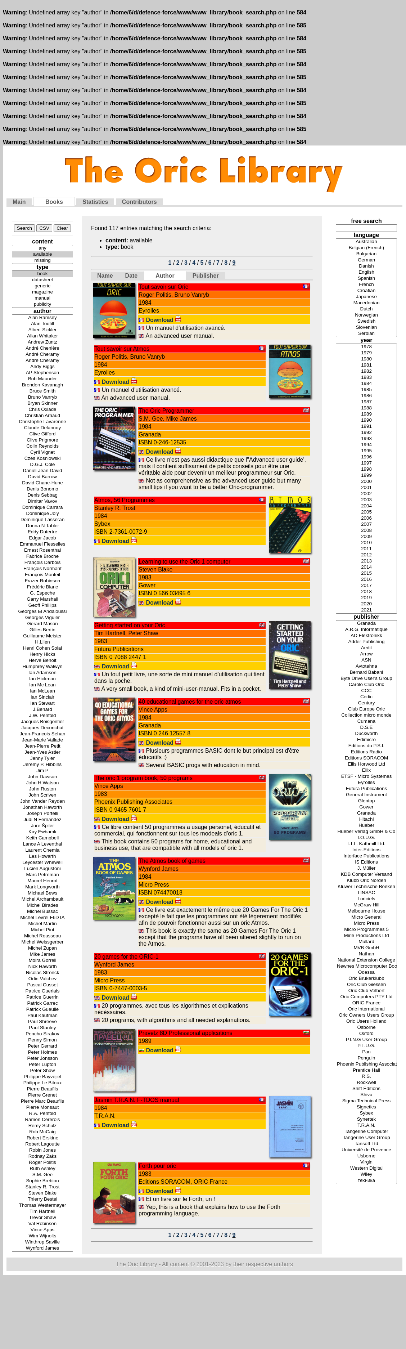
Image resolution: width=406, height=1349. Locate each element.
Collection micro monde (366, 715)
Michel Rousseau (42, 936)
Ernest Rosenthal (42, 550)
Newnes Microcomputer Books (366, 966)
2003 (366, 500)
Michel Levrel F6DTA (42, 918)
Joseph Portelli (42, 814)
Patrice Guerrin (42, 997)
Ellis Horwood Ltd (366, 764)
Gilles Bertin (42, 630)
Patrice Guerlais (42, 991)
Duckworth (366, 734)
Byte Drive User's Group (366, 679)
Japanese (366, 297)
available (42, 254)
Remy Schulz (42, 1126)
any (42, 248)
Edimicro (366, 740)
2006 (366, 518)
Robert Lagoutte (42, 1144)
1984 (366, 384)
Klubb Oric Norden (366, 881)
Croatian (366, 291)
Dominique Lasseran (42, 520)
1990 (366, 420)
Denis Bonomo (42, 489)
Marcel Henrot (42, 881)
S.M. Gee (42, 1175)
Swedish (366, 321)
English (366, 272)
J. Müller (366, 868)
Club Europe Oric (366, 709)
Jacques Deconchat (42, 728)
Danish (366, 266)
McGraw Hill (366, 905)
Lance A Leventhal (42, 844)
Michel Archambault (42, 899)
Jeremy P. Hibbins (42, 765)
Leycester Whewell (42, 863)
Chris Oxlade (42, 410)
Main (19, 202)
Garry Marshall (42, 599)
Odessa (366, 972)
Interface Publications (366, 856)
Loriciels (366, 899)
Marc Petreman (42, 875)
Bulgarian (366, 254)
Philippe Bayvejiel (42, 1077)
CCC (366, 691)
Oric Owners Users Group (366, 1015)
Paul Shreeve (42, 1022)
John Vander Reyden (42, 801)
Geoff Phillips (42, 605)
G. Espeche (42, 593)
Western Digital (366, 1168)
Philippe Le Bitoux (42, 1083)
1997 (366, 463)
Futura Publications (366, 789)
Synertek (366, 1119)
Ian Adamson (42, 673)
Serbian (366, 334)
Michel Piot (42, 930)
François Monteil (42, 575)
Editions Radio (366, 752)
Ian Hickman (42, 679)
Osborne (366, 1028)
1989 (366, 414)
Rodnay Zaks (42, 1156)
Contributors (139, 202)
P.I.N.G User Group (366, 1040)
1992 (366, 433)
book (42, 274)
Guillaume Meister (42, 636)
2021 (366, 610)
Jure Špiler (42, 826)
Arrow (366, 654)
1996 (366, 457)
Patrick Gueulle (42, 1010)
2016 (366, 580)
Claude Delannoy (42, 428)
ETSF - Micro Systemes (366, 777)
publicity (42, 304)
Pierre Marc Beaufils (42, 1101)
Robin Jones (42, 1150)
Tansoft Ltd (366, 1144)
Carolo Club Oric (366, 685)
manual (42, 298)
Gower (366, 807)
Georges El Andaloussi (42, 612)
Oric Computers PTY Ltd (366, 997)
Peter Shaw (42, 1071)
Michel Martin (42, 924)
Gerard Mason (42, 624)
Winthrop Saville (42, 1242)
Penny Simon (42, 1040)
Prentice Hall (366, 1070)
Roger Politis (42, 1163)
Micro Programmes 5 (366, 930)
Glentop (366, 801)
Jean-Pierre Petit (42, 746)
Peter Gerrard (42, 1046)
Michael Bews (42, 893)
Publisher (206, 276)
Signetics (366, 1107)
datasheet (42, 280)
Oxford (366, 1034)
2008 (366, 531)
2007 (366, 524)
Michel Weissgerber (42, 942)
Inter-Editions (366, 850)
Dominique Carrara (42, 508)
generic (42, 286)
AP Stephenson (42, 373)
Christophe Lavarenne (42, 422)
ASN (366, 660)
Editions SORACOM (366, 758)
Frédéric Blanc (42, 587)
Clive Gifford (42, 434)
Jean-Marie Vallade (42, 740)
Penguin (366, 1058)
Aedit (366, 648)
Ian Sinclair (42, 697)
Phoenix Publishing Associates (366, 1064)
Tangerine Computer (366, 1132)
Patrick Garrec (42, 1003)
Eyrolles (366, 783)
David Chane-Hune (42, 483)
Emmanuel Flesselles (42, 544)
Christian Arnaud (42, 416)
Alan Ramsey (42, 318)
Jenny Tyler (42, 759)
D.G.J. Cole (42, 465)
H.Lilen (42, 642)
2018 (366, 592)
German (366, 260)
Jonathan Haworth (42, 808)
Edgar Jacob (42, 538)
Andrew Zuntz (42, 342)
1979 (366, 353)
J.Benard (42, 710)
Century (366, 703)
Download (163, 320)
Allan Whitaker (42, 336)
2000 (366, 482)
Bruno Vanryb (42, 397)
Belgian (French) (366, 248)
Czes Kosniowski (42, 459)
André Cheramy (42, 354)
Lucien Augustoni (42, 869)
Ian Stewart (42, 703)
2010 (366, 543)
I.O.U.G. (366, 838)
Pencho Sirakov (42, 1034)
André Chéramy (42, 361)
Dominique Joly (42, 514)
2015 (366, 573)
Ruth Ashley (42, 1169)
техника (366, 1181)
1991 (366, 426)
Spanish (366, 278)
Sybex (366, 1113)
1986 (366, 396)
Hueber (366, 826)
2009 (366, 537)
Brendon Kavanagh (42, 385)
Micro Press (366, 923)
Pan (366, 1052)
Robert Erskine (42, 1138)
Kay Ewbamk (42, 832)
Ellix (366, 770)
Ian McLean (42, 691)
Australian (366, 242)
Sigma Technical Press (366, 1101)
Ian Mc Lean (42, 685)
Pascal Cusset (42, 985)
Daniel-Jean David (42, 471)
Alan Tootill (42, 324)
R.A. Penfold (42, 1114)
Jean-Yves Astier (42, 752)
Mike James (42, 954)
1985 (366, 390)
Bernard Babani (366, 672)
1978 (366, 347)
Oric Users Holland (366, 1021)
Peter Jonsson (42, 1059)
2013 (366, 561)
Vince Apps (42, 1230)
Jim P (42, 771)
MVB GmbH (366, 948)
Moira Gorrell (42, 961)
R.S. (366, 1077)
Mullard (366, 942)
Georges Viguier (42, 618)
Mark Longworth (42, 887)
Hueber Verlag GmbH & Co (366, 832)
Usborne (366, 1156)
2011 (366, 549)
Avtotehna (366, 666)
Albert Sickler (42, 330)
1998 (366, 469)
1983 (366, 378)
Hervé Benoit (42, 661)
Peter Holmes (42, 1052)
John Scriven (42, 795)
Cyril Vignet (42, 452)
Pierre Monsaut (42, 1107)
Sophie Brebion (42, 1181)
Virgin (366, 1162)
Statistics (95, 202)
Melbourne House (366, 911)
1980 (366, 359)
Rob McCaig (42, 1132)
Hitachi (366, 819)
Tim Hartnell (42, 1212)
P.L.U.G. (366, 1046)
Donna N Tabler (42, 526)
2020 (366, 604)
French (366, 285)
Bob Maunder (42, 379)
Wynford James (42, 1248)
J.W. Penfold (42, 716)
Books (54, 202)
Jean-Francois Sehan (42, 734)
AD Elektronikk (366, 636)
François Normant (42, 569)
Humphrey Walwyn (42, 667)
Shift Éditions (366, 1089)
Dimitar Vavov (42, 501)
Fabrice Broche (42, 557)
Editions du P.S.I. (366, 746)
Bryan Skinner (42, 403)
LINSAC (366, 893)
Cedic (366, 697)
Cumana (366, 721)
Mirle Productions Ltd (366, 936)
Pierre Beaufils (42, 1089)
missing (42, 260)
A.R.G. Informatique (366, 630)
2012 (366, 555)
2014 (366, 567)
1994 (366, 445)
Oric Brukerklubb (366, 979)
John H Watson (42, 783)
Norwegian (366, 315)
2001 (366, 488)
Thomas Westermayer (42, 1205)
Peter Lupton (42, 1065)
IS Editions (366, 862)
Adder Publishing (366, 642)
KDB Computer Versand (366, 874)
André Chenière (42, 348)
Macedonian (366, 303)
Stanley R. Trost (42, 1187)
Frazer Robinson (42, 581)
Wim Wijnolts (42, 1236)
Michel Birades (42, 905)
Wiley (366, 1174)
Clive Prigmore (42, 440)
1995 (366, 451)
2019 (366, 598)
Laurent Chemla (42, 850)
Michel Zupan (42, 948)
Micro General (366, 917)
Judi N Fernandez (42, 820)
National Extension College (366, 960)
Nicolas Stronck (42, 973)
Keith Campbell (42, 838)
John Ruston (42, 789)
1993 (366, 439)
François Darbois (42, 563)
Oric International (366, 1009)
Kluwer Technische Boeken (366, 887)
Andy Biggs (42, 367)
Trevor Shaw (42, 1218)
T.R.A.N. (366, 1125)
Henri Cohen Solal (42, 648)
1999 (366, 475)
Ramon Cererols (42, 1120)
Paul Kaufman (42, 1016)
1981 (366, 365)
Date (131, 276)
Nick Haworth (42, 967)
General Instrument (366, 795)
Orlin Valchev (42, 979)
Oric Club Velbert (366, 991)
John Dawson (42, 777)
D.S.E (366, 728)
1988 (366, 408)
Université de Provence (366, 1150)
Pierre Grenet (42, 1095)
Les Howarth (42, 856)
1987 (366, 402)
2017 (366, 586)
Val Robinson (42, 1224)
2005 (366, 512)
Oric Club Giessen (366, 985)
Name (105, 276)
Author (164, 276)
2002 (366, 494)
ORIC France (366, 1003)
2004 (366, 506)
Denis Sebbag (42, 495)
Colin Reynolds (42, 446)
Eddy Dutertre (42, 532)
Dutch (366, 309)
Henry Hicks (42, 654)
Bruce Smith (42, 391)
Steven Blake (42, 1193)
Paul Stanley (42, 1028)
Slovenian (366, 327)
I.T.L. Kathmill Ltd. (366, 844)
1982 (366, 371)
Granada (366, 623)
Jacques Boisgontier (42, 722)
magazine (42, 292)
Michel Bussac (42, 912)
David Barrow (42, 477)
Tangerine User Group (366, 1138)
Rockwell (366, 1083)
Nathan (366, 954)
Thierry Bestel (42, 1199)
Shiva (366, 1095)
